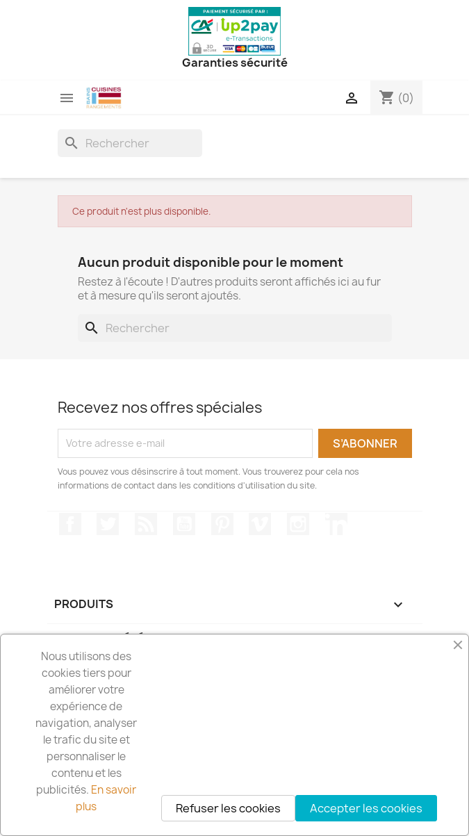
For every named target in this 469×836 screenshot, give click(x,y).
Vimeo (260, 524)
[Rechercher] (130, 143)
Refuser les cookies (228, 808)
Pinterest (222, 524)
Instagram (298, 524)
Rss (146, 524)
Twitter (108, 524)
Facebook (70, 524)
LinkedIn (336, 524)
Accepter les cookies (366, 808)
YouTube (184, 524)
